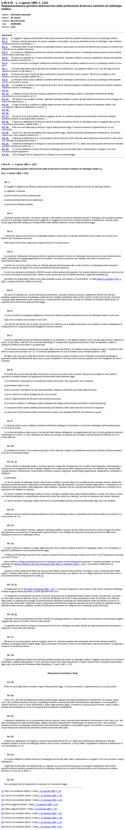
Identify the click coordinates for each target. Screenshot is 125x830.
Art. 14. (9, 543)
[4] (40, 281)
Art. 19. (9, 682)
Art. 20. (9, 695)
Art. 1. (7, 182)
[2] (67, 268)
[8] (16, 584)
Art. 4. (8, 251)
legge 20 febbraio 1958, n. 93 (40, 589)
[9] (16, 614)
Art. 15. (9, 584)
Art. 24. (9, 779)
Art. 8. (8, 370)
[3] (106, 274)
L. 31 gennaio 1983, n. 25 (49, 791)
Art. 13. (9, 525)
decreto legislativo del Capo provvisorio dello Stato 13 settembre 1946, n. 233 (49, 564)
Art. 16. (9, 614)
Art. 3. (8, 231)
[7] (42, 576)
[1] (101, 169)
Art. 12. (9, 510)
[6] (16, 462)
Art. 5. (8, 290)
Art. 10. (9, 446)
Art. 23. (9, 755)
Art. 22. (9, 736)
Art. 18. (9, 655)
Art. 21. (9, 716)
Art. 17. (9, 637)
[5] (104, 403)
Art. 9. (8, 421)
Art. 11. (9, 462)
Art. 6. (8, 311)
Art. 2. (8, 213)
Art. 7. (8, 335)
